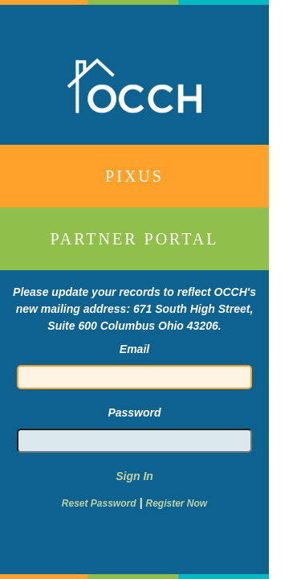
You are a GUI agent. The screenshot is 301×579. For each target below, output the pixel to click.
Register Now (176, 503)
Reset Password (99, 503)
